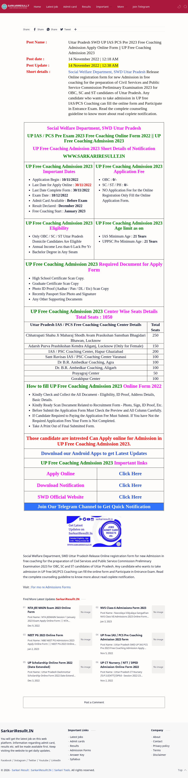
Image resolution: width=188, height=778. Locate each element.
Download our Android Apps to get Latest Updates (94, 453)
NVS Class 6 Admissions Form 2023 (123, 608)
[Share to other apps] (75, 29)
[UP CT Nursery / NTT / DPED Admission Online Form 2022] (158, 666)
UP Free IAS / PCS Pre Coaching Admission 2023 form (121, 637)
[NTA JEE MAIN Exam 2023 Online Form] (85, 611)
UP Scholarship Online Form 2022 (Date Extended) (50, 665)
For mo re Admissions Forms (51, 587)
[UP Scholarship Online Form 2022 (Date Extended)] (85, 666)
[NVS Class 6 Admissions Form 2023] (158, 611)
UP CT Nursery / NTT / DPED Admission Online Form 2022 (119, 665)
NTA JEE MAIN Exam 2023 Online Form (49, 610)
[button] (179, 6)
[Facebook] (6, 760)
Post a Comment (94, 702)
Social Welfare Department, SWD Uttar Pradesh (107, 71)
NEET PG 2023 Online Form (45, 635)
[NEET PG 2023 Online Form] (85, 639)
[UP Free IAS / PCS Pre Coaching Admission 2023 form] (158, 639)
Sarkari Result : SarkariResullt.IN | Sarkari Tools (41, 770)
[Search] (185, 6)
